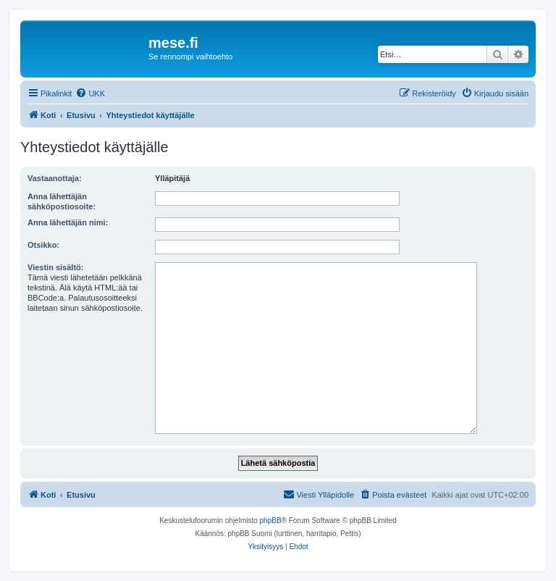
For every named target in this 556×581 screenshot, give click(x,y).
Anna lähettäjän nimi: (68, 222)
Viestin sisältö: (55, 267)
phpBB (271, 520)
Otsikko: (43, 245)
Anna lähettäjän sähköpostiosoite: (62, 201)
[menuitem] (90, 93)
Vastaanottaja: (55, 178)
